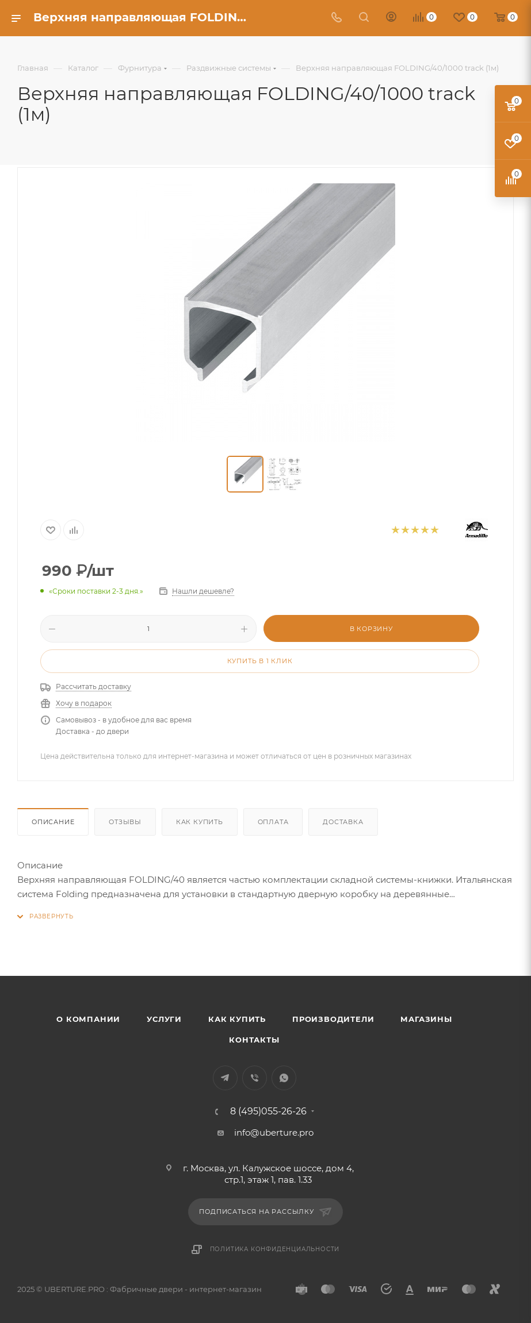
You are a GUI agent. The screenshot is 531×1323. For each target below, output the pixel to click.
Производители (333, 1019)
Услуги (164, 1019)
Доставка (343, 822)
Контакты (254, 1039)
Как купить (199, 822)
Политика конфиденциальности (275, 1249)
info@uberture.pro (274, 1132)
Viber (254, 1078)
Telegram (225, 1078)
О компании (88, 1019)
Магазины (426, 1019)
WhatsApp (284, 1078)
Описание (53, 822)
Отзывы (125, 822)
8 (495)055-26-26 (268, 1111)
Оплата (273, 822)
